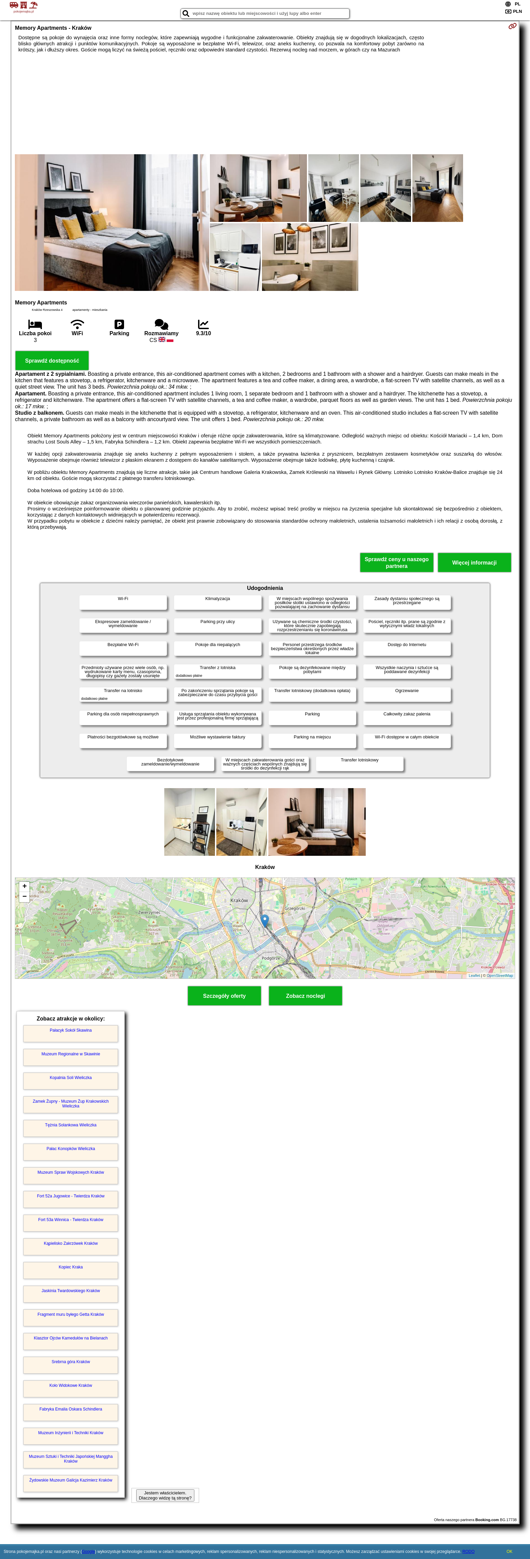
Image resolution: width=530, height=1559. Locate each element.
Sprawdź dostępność (52, 361)
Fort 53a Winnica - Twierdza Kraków (70, 1219)
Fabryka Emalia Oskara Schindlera (71, 1409)
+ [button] (24, 887)
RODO (468, 1551)
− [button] (24, 897)
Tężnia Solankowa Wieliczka (70, 1125)
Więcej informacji (474, 563)
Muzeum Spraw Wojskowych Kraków (71, 1172)
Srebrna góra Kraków (71, 1361)
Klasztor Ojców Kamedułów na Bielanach (71, 1338)
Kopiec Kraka (71, 1267)
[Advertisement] (265, 103)
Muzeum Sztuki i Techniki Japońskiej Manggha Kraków (71, 1459)
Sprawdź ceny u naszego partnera (397, 562)
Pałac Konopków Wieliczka (71, 1148)
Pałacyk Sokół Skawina (71, 1030)
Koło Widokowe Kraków (70, 1385)
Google (88, 1551)
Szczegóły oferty (224, 996)
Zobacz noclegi (305, 996)
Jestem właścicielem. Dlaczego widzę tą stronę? (165, 1495)
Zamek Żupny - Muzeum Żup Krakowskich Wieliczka (71, 1103)
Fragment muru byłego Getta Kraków (71, 1314)
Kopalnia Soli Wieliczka (71, 1077)
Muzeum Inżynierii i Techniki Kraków (70, 1432)
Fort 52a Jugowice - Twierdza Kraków (70, 1196)
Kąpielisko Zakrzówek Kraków (71, 1243)
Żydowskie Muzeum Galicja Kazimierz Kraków (70, 1480)
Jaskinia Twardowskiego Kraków (71, 1290)
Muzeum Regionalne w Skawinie (71, 1054)
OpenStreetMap (500, 975)
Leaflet (474, 975)
